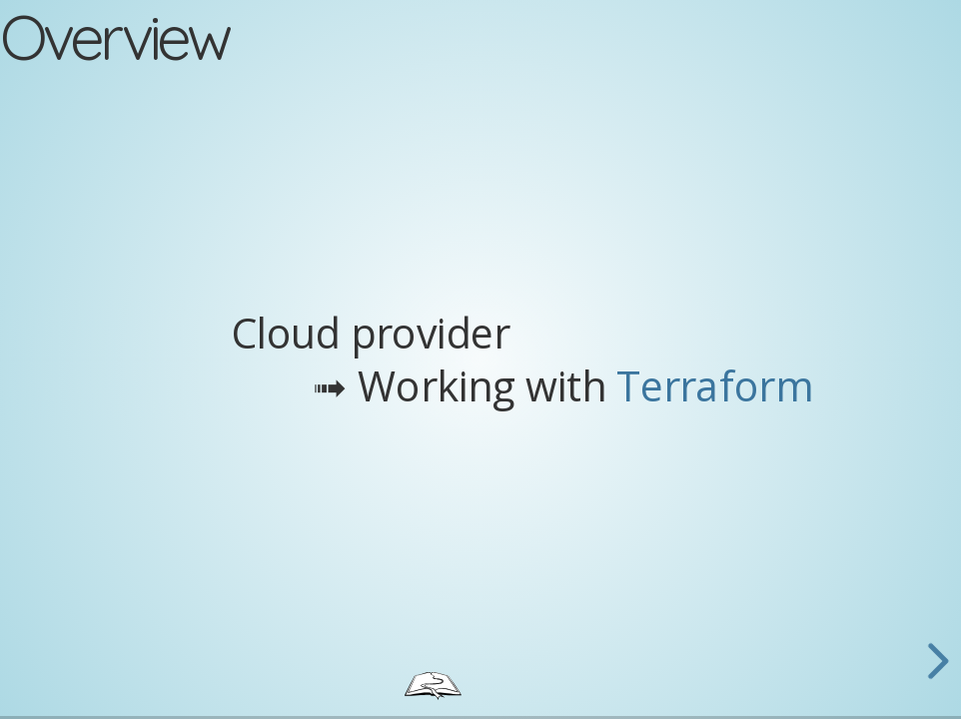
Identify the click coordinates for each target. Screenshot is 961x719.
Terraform (714, 385)
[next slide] (935, 661)
